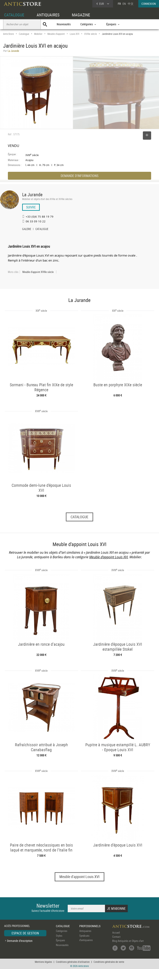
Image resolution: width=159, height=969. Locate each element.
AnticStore (8, 33)
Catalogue (24, 33)
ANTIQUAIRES (48, 15)
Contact (116, 937)
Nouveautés (64, 24)
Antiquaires (85, 931)
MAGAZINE (81, 15)
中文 (131, 4)
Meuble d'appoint (56, 33)
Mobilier (38, 33)
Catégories (61, 931)
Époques (60, 940)
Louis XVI (74, 33)
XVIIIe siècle (90, 33)
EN (124, 4)
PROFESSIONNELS (89, 926)
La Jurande (32, 194)
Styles (59, 936)
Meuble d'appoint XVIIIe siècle (38, 271)
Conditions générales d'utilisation (73, 961)
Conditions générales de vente (109, 961)
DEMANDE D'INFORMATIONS (79, 175)
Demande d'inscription (20, 941)
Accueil (116, 932)
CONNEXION (148, 4)
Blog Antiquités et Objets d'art (128, 941)
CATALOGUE (14, 15)
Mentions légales (43, 961)
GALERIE (26, 229)
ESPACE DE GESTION (25, 933)
